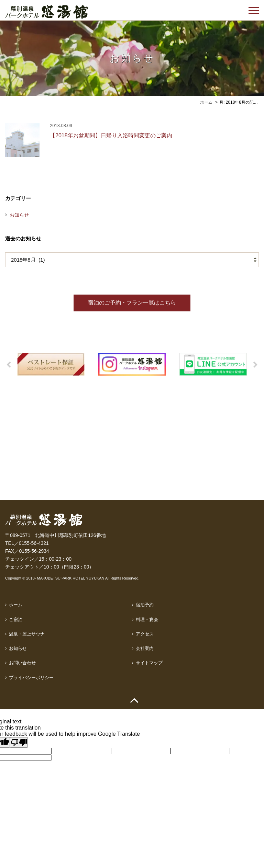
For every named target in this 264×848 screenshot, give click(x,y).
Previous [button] (8, 365)
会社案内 (145, 648)
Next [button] (255, 365)
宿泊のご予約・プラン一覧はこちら (132, 303)
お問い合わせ (22, 662)
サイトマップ (149, 662)
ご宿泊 (15, 619)
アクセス (145, 634)
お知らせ (19, 215)
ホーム (15, 604)
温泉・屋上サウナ (27, 634)
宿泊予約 (145, 604)
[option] (51, 364)
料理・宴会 (147, 619)
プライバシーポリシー (31, 677)
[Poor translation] (19, 742)
